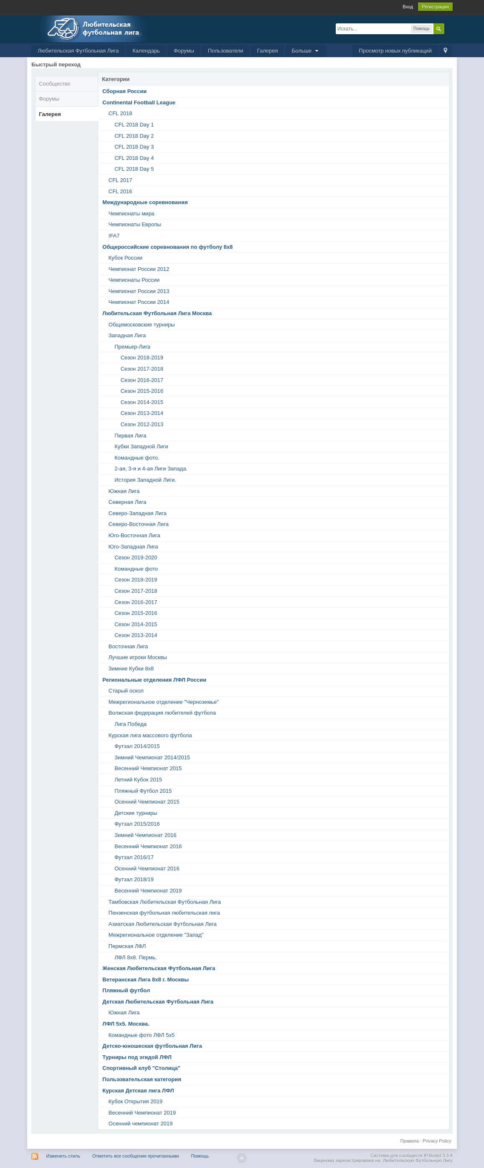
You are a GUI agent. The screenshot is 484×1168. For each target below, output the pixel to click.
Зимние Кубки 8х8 (131, 668)
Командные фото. (136, 458)
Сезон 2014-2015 (142, 402)
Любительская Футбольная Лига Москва (157, 313)
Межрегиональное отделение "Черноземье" (164, 702)
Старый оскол (126, 691)
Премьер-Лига (132, 347)
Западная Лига (127, 335)
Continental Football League (138, 102)
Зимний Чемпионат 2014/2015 (152, 757)
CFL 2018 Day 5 (134, 169)
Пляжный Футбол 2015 (143, 791)
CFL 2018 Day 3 (134, 147)
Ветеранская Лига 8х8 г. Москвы (145, 979)
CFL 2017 (120, 180)
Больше (305, 51)
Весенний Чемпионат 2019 (148, 890)
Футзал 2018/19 (134, 879)
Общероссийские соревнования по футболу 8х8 (167, 247)
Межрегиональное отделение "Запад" (156, 935)
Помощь (200, 1155)
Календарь (146, 51)
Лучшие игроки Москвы (138, 657)
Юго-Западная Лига (133, 547)
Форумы (184, 51)
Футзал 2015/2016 (137, 824)
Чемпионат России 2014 (139, 302)
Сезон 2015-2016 (142, 391)
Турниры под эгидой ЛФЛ (137, 1057)
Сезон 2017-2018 (142, 369)
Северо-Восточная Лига (139, 524)
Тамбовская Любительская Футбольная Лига (165, 902)
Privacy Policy (437, 1140)
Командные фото (136, 569)
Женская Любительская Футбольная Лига (158, 968)
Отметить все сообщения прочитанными (135, 1155)
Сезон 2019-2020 (135, 557)
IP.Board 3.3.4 (438, 1155)
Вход (408, 6)
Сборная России (124, 91)
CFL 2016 (120, 191)
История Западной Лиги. (145, 480)
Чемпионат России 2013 (139, 291)
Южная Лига (124, 491)
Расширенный (449, 28)
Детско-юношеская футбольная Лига (152, 1046)
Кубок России (125, 258)
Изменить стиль (63, 1155)
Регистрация (435, 6)
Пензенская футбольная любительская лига (164, 913)
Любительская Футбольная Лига (78, 51)
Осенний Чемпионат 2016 (146, 868)
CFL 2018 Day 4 (134, 158)
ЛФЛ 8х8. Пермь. (135, 957)
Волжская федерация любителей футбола (162, 713)
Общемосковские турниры (142, 324)
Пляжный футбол (126, 990)
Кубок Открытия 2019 (135, 1101)
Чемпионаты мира (132, 213)
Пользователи (225, 51)
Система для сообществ (396, 1155)
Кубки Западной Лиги (141, 446)
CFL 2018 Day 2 (134, 136)
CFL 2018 (120, 113)
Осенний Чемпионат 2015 (146, 802)
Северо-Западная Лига (138, 513)
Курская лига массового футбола (150, 735)
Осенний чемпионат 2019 (140, 1123)
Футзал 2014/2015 (137, 746)
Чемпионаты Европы (135, 224)
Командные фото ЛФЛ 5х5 (142, 1035)
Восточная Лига (128, 646)
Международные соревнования (145, 202)
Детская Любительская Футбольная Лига (157, 1002)
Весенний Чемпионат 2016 (148, 846)
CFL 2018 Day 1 (134, 124)
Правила (409, 1140)
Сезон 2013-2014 (142, 413)
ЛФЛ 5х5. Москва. (125, 1024)
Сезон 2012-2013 (142, 424)
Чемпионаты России (134, 280)
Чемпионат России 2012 (139, 269)
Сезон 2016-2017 (142, 380)
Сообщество (55, 84)
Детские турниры (135, 813)
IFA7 (114, 236)
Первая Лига (130, 435)
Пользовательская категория (141, 1079)
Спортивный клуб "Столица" (141, 1068)
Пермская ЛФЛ (127, 946)
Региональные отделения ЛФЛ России (154, 680)
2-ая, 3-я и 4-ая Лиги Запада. (151, 468)
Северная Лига (127, 502)
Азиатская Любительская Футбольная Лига (163, 924)
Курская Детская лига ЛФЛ (138, 1090)
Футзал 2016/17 (134, 857)
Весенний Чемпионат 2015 (148, 768)
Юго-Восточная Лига (134, 535)
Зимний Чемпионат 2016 (145, 835)
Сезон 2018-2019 (142, 357)
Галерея (267, 51)
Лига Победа (130, 724)
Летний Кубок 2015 (138, 779)
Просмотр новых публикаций (395, 51)
